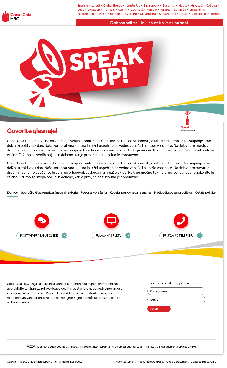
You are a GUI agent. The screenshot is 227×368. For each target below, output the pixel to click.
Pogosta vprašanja (94, 192)
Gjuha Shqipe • (113, 5)
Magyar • (153, 9)
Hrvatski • (198, 5)
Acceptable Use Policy (151, 362)
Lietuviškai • (198, 9)
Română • (117, 14)
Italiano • (166, 9)
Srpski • (184, 14)
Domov (12, 192)
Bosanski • (169, 5)
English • (83, 5)
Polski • (104, 14)
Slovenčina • (149, 14)
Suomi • (123, 9)
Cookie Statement (177, 362)
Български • (152, 5)
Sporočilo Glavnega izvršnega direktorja (49, 192)
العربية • (96, 5)
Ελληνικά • (138, 9)
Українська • (200, 14)
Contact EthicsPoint (203, 362)
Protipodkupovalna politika (173, 192)
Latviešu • (181, 9)
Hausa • (184, 5)
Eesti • (82, 9)
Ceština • (212, 5)
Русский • (132, 14)
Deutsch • (95, 9)
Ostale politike (205, 193)
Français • (110, 9)
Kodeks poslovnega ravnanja (130, 192)
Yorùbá (216, 14)
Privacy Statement (124, 362)
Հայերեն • (134, 5)
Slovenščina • (168, 14)
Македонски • (87, 14)
